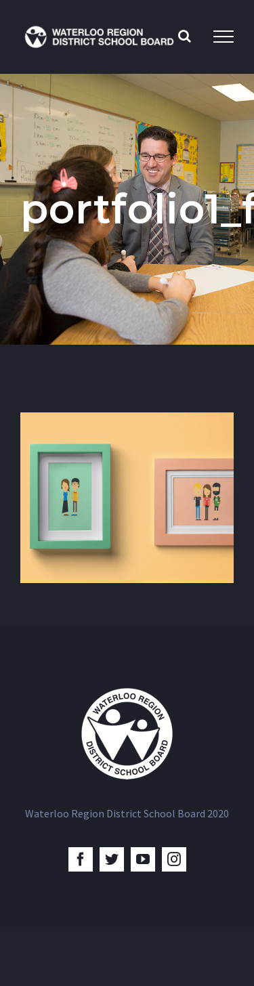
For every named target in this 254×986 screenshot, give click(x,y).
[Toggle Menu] (223, 36)
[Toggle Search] (184, 36)
